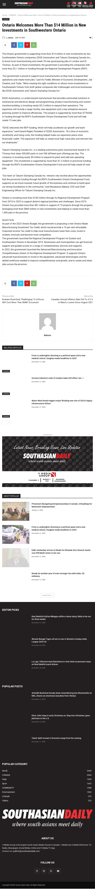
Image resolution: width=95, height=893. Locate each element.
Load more (47, 595)
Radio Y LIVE (79, 6)
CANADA (12, 15)
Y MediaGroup (90, 6)
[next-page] (8, 422)
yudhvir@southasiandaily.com (26, 851)
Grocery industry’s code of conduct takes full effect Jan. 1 (58, 378)
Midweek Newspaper (85, 6)
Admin (10, 38)
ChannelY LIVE (74, 6)
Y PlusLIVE (68, 6)
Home (4, 15)
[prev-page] (4, 422)
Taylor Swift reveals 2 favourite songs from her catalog (56, 738)
